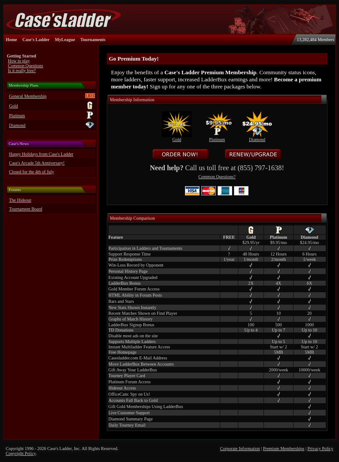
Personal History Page (128, 271)
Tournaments (92, 39)
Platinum (17, 115)
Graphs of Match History (131, 319)
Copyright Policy (21, 453)
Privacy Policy (320, 448)
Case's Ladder (36, 39)
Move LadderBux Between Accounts (141, 364)
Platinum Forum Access (130, 381)
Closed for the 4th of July (31, 171)
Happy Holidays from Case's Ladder (41, 154)
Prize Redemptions (125, 259)
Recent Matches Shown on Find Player (143, 313)
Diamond (17, 125)
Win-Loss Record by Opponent (136, 265)
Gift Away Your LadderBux (133, 369)
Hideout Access (122, 388)
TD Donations (121, 330)
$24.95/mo (309, 242)
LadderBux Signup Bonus (131, 324)
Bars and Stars (121, 301)
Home (11, 39)
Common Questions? (216, 176)
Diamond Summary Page (131, 418)
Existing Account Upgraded (133, 277)
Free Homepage (123, 352)
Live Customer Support (129, 412)
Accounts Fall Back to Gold (133, 400)
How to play (19, 60)
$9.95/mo (278, 242)
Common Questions (25, 65)
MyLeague (65, 39)
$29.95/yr (251, 242)
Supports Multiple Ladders (132, 341)
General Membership (28, 96)
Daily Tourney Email (127, 425)
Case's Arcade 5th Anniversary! (37, 162)
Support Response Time (130, 254)
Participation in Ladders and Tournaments (145, 248)
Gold (13, 105)
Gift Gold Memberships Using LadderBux (146, 406)
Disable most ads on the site (133, 335)
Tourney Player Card (127, 375)
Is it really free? (22, 70)
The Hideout (20, 200)
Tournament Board (25, 208)
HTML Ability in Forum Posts (135, 295)
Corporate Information (240, 448)
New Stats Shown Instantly (133, 307)
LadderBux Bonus (125, 283)
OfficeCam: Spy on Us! (130, 394)
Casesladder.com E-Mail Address (138, 357)
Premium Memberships (284, 448)
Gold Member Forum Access (134, 288)
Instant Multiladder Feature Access (139, 346)
